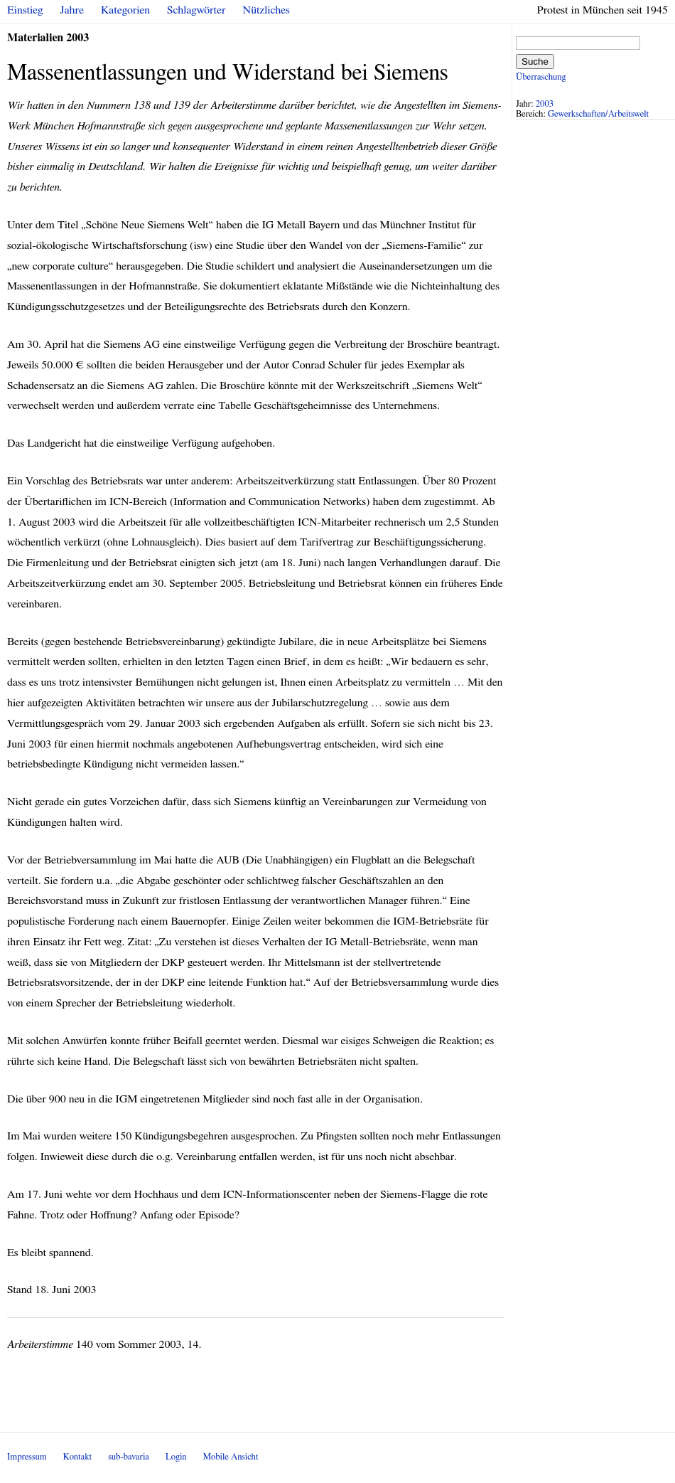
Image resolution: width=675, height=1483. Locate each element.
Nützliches (266, 10)
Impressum (27, 1457)
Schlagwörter (196, 10)
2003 (545, 104)
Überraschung (541, 77)
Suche (535, 61)
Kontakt (77, 1457)
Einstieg (25, 10)
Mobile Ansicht (231, 1457)
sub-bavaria (128, 1457)
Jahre (72, 10)
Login (176, 1457)
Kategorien (125, 10)
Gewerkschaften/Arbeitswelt (598, 114)
